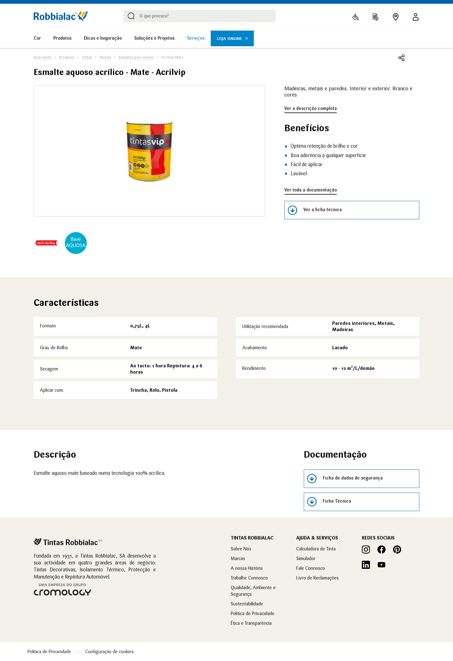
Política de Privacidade (252, 613)
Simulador (305, 558)
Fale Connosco (310, 568)
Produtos (62, 38)
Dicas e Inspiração (103, 38)
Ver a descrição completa (310, 108)
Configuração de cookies (109, 651)
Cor (37, 38)
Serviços (195, 38)
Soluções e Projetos (154, 38)
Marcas (238, 558)
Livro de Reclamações (317, 578)
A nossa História (247, 568)
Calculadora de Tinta (316, 549)
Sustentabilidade (247, 604)
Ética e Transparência (251, 623)
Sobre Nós (241, 549)
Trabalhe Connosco (249, 578)
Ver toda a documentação (310, 190)
